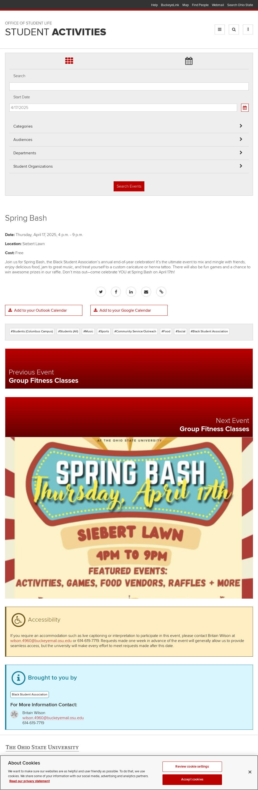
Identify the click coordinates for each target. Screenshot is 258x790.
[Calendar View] (245, 108)
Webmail (218, 5)
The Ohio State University (15, 5)
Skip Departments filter (9, 20)
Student (55, 32)
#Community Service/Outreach (135, 331)
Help (154, 5)
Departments (24, 153)
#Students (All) (68, 331)
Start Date (21, 97)
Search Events (129, 186)
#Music (88, 331)
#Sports (104, 331)
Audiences (22, 139)
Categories (23, 126)
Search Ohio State (240, 5)
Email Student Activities (52, 770)
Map (185, 5)
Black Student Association (29, 694)
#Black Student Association (209, 331)
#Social (180, 331)
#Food (166, 331)
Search (19, 75)
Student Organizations (33, 166)
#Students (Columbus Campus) (32, 331)
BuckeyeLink (170, 5)
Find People (200, 5)
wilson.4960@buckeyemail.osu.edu (41, 640)
